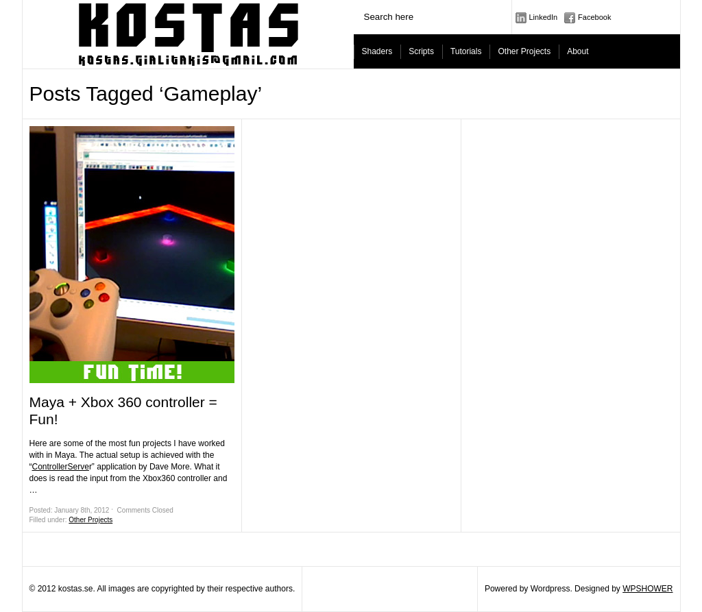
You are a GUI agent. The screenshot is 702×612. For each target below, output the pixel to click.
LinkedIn (543, 17)
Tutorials (466, 51)
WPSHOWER (647, 588)
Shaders (377, 51)
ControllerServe (60, 467)
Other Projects (524, 51)
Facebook (594, 17)
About (577, 51)
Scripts (421, 51)
